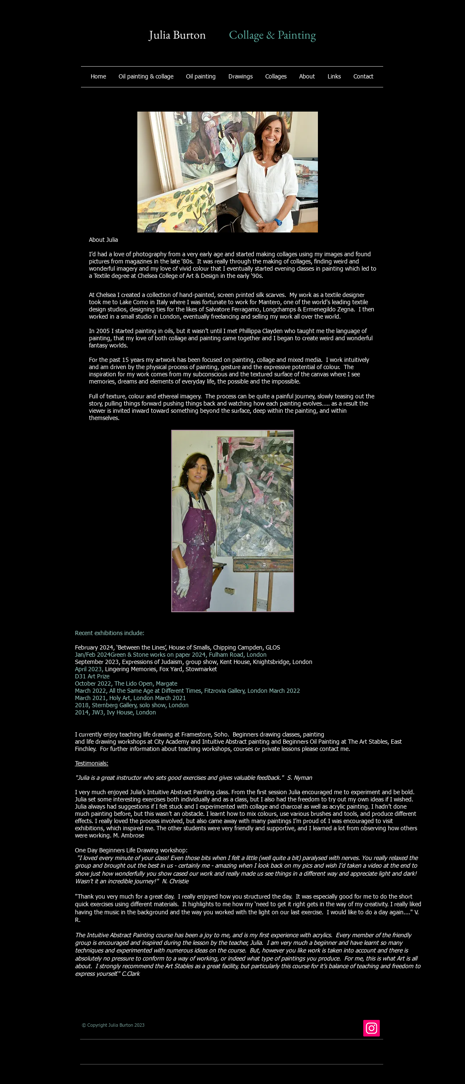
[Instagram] (371, 1028)
